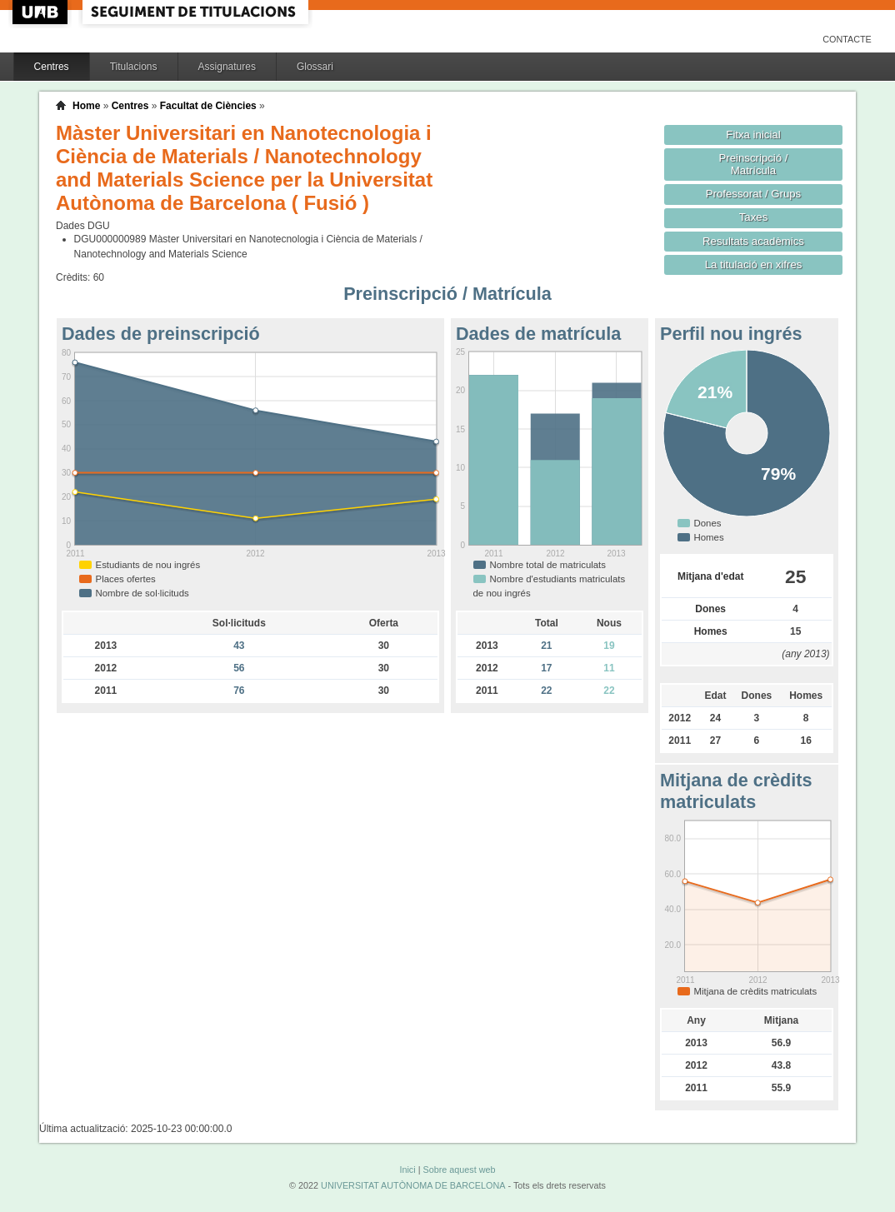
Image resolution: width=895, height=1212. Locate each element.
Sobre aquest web (458, 1170)
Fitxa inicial (753, 134)
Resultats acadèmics (753, 241)
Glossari (315, 66)
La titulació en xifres (753, 264)
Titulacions (134, 66)
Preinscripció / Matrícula (753, 164)
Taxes (753, 217)
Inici (407, 1170)
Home (86, 106)
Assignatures (227, 66)
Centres (51, 66)
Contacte (847, 39)
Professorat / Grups (753, 193)
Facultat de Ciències (208, 106)
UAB (41, 12)
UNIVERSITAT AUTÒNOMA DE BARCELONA (413, 1185)
